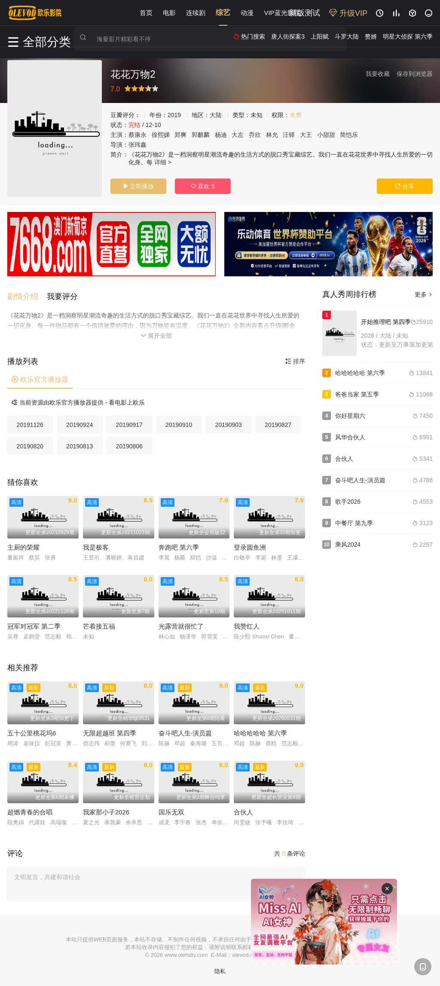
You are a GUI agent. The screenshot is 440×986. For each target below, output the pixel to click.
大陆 (216, 115)
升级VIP (348, 13)
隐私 (220, 969)
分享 (404, 186)
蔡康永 (137, 134)
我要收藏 (378, 73)
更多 (424, 294)
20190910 (178, 422)
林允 (272, 134)
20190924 (79, 422)
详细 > (162, 162)
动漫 (247, 12)
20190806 (129, 444)
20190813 (79, 444)
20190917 (129, 422)
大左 (238, 134)
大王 (306, 134)
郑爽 (180, 134)
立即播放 (138, 186)
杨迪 (221, 134)
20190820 (30, 444)
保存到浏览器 (415, 73)
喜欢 (203, 186)
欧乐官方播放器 (40, 377)
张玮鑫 (137, 144)
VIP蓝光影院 (282, 12)
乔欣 (255, 134)
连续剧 (195, 12)
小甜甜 (326, 134)
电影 (169, 12)
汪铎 (289, 134)
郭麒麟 (201, 134)
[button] (27, 294)
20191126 (30, 422)
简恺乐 (349, 134)
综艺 (223, 13)
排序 (295, 359)
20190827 (278, 422)
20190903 (228, 422)
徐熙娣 (161, 134)
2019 (174, 115)
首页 (146, 12)
